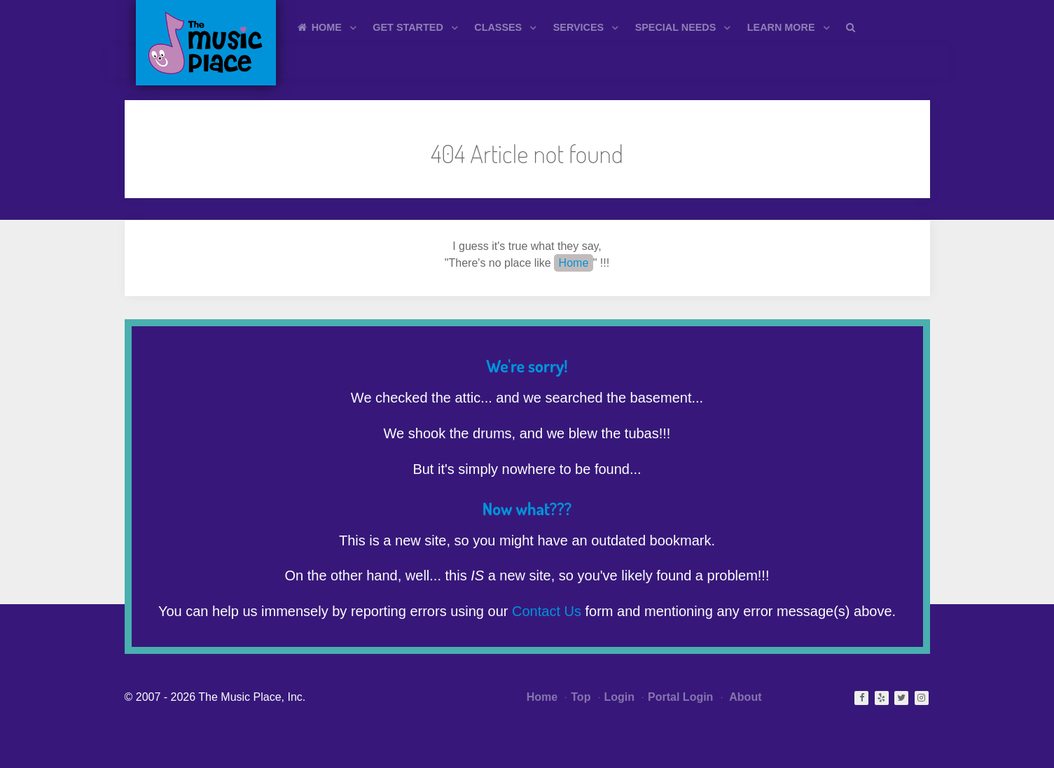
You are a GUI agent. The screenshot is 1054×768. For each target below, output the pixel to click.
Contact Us (546, 611)
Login (617, 697)
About (741, 697)
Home (574, 263)
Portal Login (677, 697)
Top (577, 697)
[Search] (853, 27)
